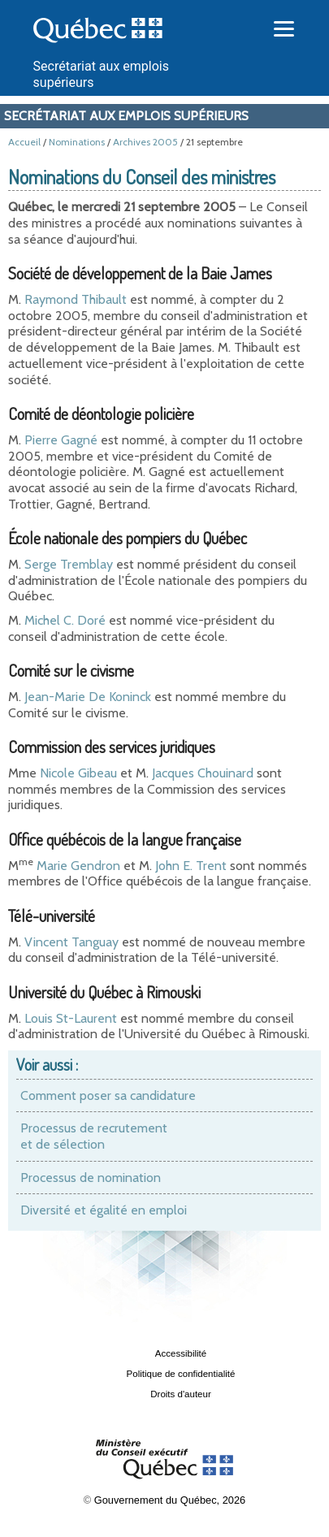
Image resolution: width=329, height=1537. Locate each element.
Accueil (24, 142)
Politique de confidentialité (181, 1374)
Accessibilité (180, 1353)
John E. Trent (191, 865)
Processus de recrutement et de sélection (93, 1136)
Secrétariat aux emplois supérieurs (126, 115)
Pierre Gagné (60, 440)
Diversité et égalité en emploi (103, 1210)
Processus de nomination (90, 1177)
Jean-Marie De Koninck (87, 696)
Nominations (77, 142)
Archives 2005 (145, 142)
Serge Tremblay (68, 564)
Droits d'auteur (180, 1394)
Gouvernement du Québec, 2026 (169, 1500)
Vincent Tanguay (71, 942)
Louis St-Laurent (70, 1018)
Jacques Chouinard (202, 773)
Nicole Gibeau (78, 773)
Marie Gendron (78, 865)
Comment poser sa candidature (108, 1095)
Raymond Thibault (75, 299)
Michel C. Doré (65, 620)
